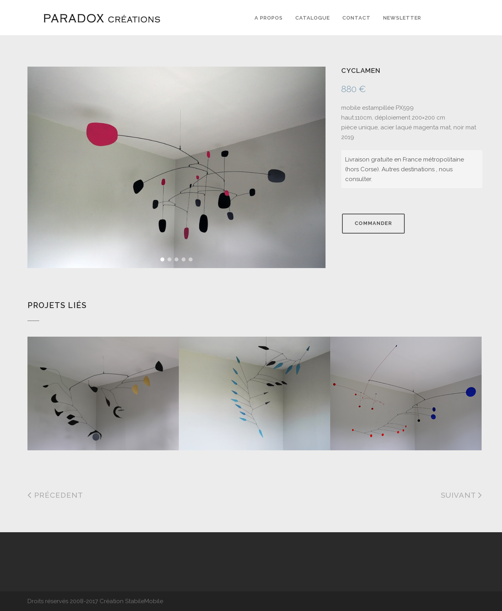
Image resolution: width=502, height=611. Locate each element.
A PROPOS (269, 18)
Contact (356, 18)
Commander (373, 223)
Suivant (461, 495)
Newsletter (402, 18)
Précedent (55, 495)
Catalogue (312, 18)
